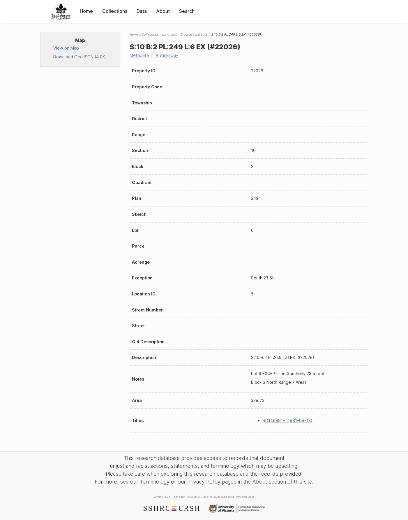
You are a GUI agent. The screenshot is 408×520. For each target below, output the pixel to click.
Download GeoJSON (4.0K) (80, 56)
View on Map (66, 47)
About (163, 11)
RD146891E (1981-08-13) (287, 420)
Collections (114, 11)
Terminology (166, 55)
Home (86, 11)
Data (142, 11)
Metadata (139, 55)
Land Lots (169, 34)
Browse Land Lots (194, 34)
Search (187, 11)
